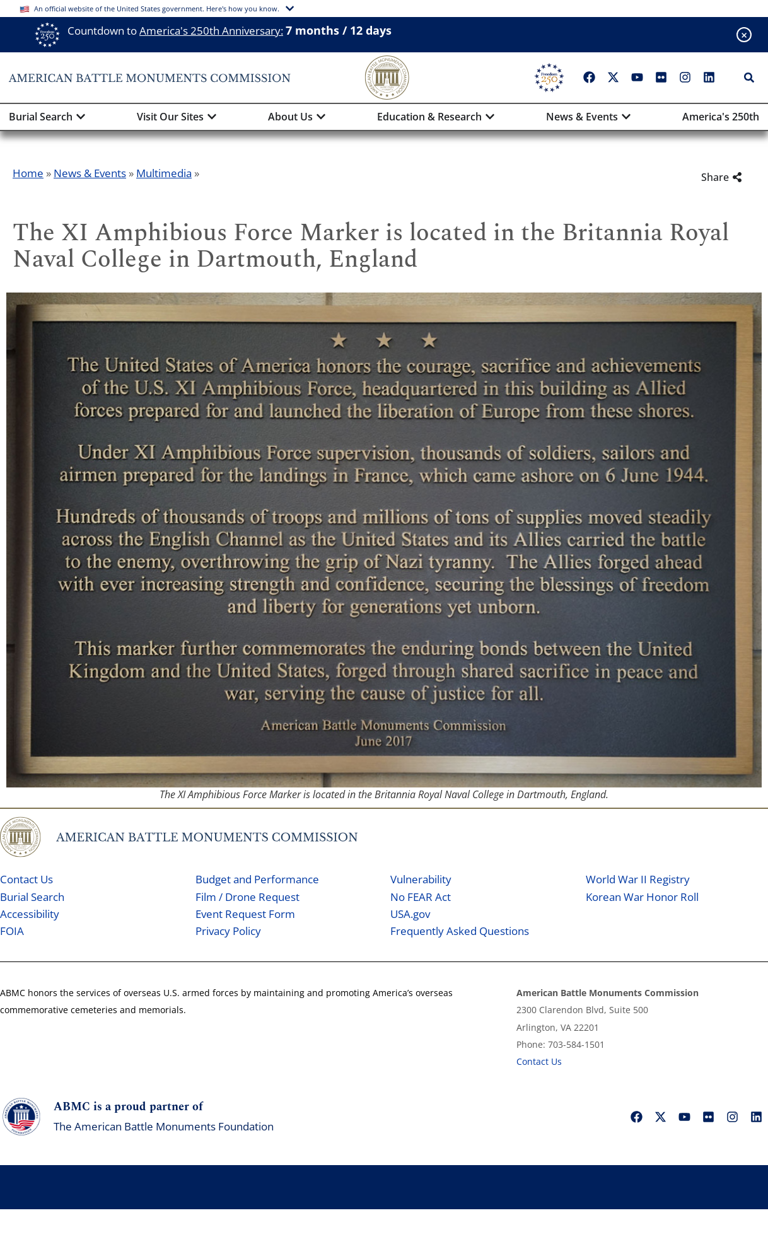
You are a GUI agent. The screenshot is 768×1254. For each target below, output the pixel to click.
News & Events (90, 173)
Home (28, 173)
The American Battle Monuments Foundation (164, 1126)
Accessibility (29, 914)
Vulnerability (420, 879)
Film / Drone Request (247, 897)
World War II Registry (638, 879)
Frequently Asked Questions (459, 931)
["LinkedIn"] (709, 78)
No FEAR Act (420, 897)
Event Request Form (245, 914)
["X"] (613, 78)
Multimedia (164, 173)
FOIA (12, 931)
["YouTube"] (637, 78)
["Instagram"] (685, 78)
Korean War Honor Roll (642, 897)
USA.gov (410, 914)
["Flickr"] (661, 78)
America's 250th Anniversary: (211, 30)
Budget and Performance (257, 879)
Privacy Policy (228, 931)
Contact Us (26, 879)
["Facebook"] (590, 78)
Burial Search (32, 897)
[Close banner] (744, 34)
